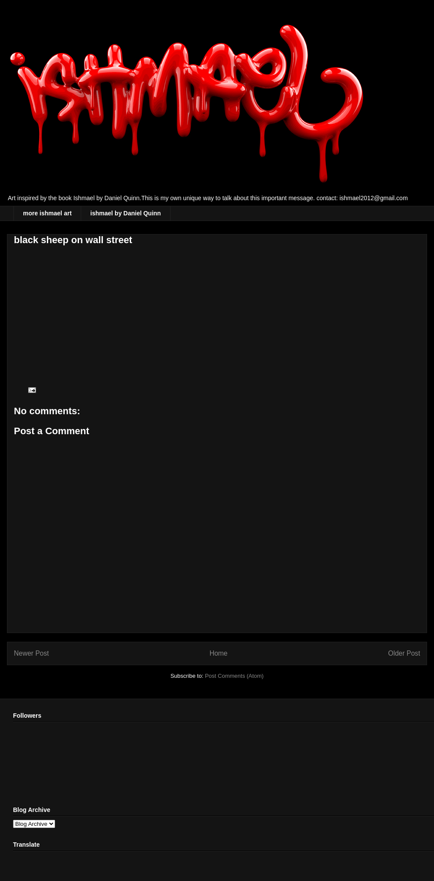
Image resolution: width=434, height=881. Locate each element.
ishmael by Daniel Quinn (125, 213)
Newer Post (31, 653)
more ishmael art (47, 213)
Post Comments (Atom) (234, 676)
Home (219, 653)
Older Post (404, 653)
